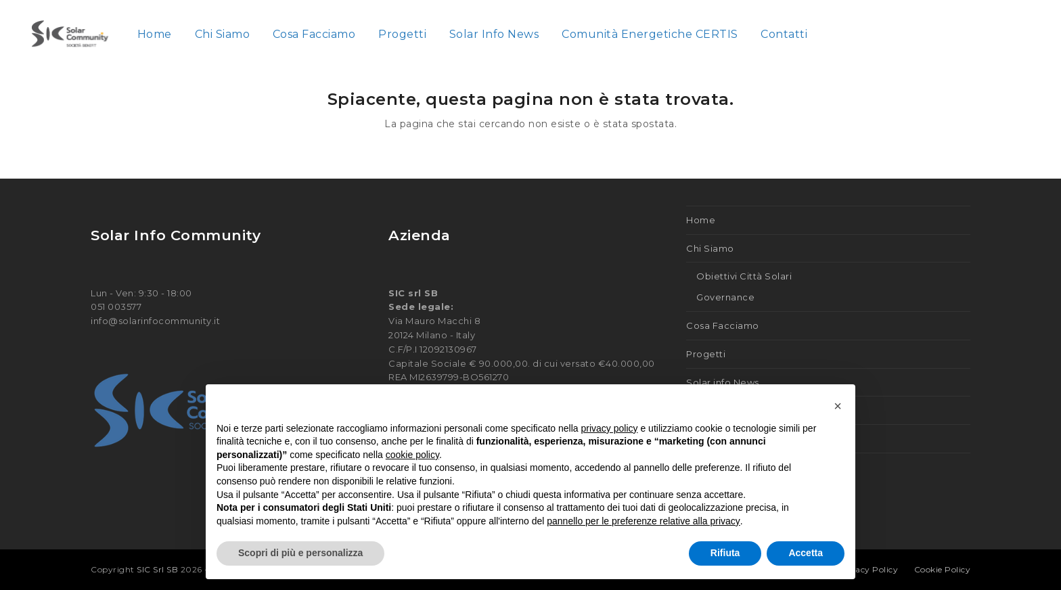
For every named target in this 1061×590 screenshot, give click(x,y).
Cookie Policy (942, 569)
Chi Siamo (710, 248)
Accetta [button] (805, 552)
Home (700, 219)
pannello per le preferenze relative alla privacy (643, 521)
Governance (725, 297)
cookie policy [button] (412, 454)
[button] (838, 406)
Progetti (705, 353)
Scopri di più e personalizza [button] (300, 552)
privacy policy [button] (609, 428)
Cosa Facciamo (722, 325)
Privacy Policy (868, 569)
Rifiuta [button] (725, 552)
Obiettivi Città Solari (744, 276)
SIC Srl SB (159, 569)
